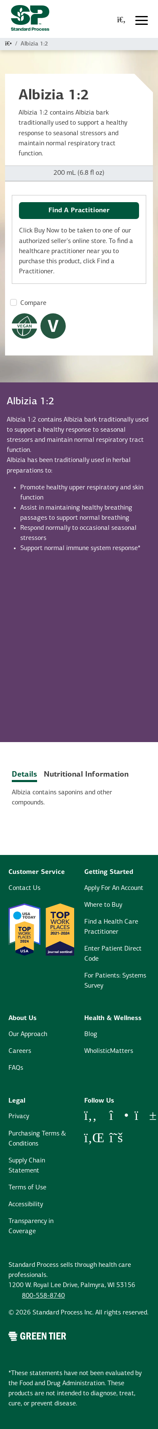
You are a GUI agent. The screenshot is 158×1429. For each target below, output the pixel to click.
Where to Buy (103, 905)
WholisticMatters (108, 1051)
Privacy (18, 1116)
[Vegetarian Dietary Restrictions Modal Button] (53, 326)
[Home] (8, 44)
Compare (33, 303)
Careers (19, 1051)
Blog (90, 1034)
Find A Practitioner (79, 210)
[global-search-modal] (121, 20)
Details (24, 775)
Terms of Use (27, 1187)
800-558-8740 (43, 1296)
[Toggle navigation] (141, 20)
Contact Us (24, 888)
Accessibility (25, 1204)
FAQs (15, 1068)
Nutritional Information (86, 775)
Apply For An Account (113, 888)
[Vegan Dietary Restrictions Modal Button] (24, 326)
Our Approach (27, 1034)
